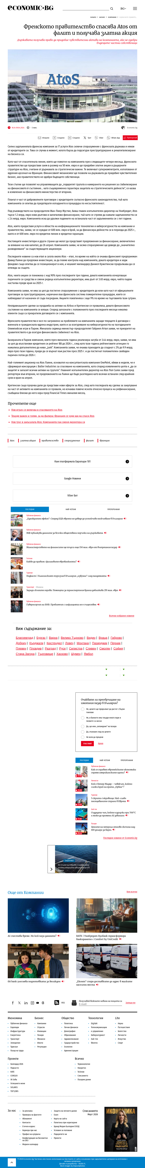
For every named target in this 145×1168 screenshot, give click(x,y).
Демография (69, 1031)
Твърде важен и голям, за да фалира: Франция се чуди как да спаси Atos (52, 416)
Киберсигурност (98, 1035)
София (118, 648)
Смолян (104, 648)
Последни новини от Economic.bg (120, 838)
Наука (120, 1023)
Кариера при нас (29, 1130)
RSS (59, 1003)
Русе (62, 648)
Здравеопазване (71, 1039)
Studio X (81, 1163)
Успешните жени (17, 1083)
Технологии (95, 1018)
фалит (90, 440)
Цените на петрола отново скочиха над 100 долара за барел (113, 828)
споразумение (72, 440)
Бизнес (102, 17)
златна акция (28, 440)
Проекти (13, 1058)
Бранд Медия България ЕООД (66, 1126)
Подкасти (14, 1068)
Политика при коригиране (65, 1122)
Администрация (71, 1050)
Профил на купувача (31, 1134)
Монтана (83, 643)
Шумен (76, 653)
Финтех (94, 1043)
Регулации (42, 1047)
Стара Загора (25, 653)
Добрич (21, 643)
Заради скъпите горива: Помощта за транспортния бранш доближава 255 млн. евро (74, 590)
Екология (68, 1047)
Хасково (62, 653)
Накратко (82, 1068)
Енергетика (69, 861)
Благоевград (24, 637)
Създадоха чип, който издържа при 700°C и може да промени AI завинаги (113, 814)
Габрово (116, 637)
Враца (103, 637)
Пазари (94, 824)
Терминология (84, 1064)
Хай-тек (94, 809)
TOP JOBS (14, 1091)
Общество (67, 1018)
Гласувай (87, 743)
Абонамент (27, 1118)
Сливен (91, 648)
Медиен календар (30, 1144)
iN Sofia (13, 1079)
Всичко (79, 1058)
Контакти (26, 1122)
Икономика (15, 1018)
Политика (68, 1023)
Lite (117, 1018)
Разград (50, 648)
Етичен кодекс (28, 1126)
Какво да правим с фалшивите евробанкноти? (53, 561)
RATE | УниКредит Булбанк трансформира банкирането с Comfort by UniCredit (101, 937)
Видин (91, 637)
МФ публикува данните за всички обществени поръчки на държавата (66, 532)
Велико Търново (72, 637)
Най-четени (71, 509)
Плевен (21, 648)
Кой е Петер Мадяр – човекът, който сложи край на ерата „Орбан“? (111, 785)
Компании (112, 17)
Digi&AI (94, 1023)
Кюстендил (54, 643)
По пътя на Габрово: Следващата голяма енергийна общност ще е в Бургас (74, 867)
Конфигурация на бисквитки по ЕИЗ (35, 1139)
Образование (70, 1035)
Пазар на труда (17, 1050)
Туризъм (29, 573)
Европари (14, 1027)
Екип (56, 1115)
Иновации (41, 1031)
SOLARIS (14, 1087)
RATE (12, 1072)
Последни (29, 509)
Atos (12, 440)
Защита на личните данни (65, 1111)
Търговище (45, 653)
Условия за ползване (63, 1130)
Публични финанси (33, 515)
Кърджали (36, 643)
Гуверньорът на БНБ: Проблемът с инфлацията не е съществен (63, 604)
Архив (100, 743)
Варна (53, 637)
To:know (29, 558)
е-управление (97, 1031)
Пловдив (36, 648)
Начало (93, 17)
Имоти (40, 1043)
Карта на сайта (60, 1118)
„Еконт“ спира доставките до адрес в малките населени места (104, 983)
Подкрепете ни (60, 1134)
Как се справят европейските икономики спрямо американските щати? (113, 771)
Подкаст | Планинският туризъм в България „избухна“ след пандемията (68, 575)
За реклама (27, 1111)
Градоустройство (71, 1043)
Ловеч (69, 643)
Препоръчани (113, 509)
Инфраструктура (17, 1031)
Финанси (41, 1039)
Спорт (120, 1043)
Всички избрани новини (121, 616)
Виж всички (132, 892)
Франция (104, 440)
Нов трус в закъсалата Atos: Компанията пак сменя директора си (48, 422)
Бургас (41, 637)
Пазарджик (99, 643)
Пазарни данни (84, 1079)
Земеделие (15, 1043)
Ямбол (88, 653)
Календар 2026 (16, 1064)
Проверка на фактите (31, 1115)
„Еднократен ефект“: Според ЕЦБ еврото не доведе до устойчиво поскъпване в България (76, 518)
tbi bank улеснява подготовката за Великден (36, 981)
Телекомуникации (99, 1027)
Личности (94, 781)
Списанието (83, 1075)
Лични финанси (71, 1027)
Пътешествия (124, 1027)
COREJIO (14, 1075)
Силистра (75, 648)
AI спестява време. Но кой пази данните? (34, 935)
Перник (115, 643)
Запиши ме (130, 1003)
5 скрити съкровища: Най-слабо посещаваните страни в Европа (110, 800)
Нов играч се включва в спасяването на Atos (36, 410)
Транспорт (30, 587)
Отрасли (41, 1027)
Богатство (122, 1031)
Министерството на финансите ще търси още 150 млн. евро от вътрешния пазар (73, 547)
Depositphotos (79, 1166)
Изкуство (122, 1039)
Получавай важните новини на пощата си (100, 1001)
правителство (50, 440)
